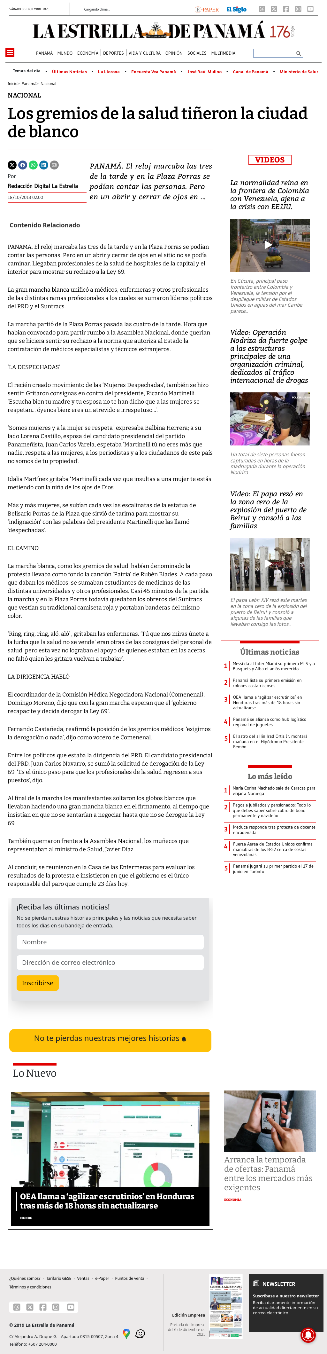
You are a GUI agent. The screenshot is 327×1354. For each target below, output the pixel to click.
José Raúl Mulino (204, 72)
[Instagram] (298, 9)
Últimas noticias (270, 652)
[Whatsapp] (33, 164)
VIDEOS (270, 159)
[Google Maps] (126, 1333)
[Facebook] (286, 9)
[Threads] (262, 9)
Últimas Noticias (69, 72)
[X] (274, 9)
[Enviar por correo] (54, 164)
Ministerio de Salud (299, 72)
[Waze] (140, 1333)
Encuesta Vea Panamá (153, 72)
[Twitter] (12, 164)
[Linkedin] (43, 164)
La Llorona (109, 72)
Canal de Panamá (250, 72)
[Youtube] (310, 9)
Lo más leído (270, 776)
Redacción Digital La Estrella (43, 186)
